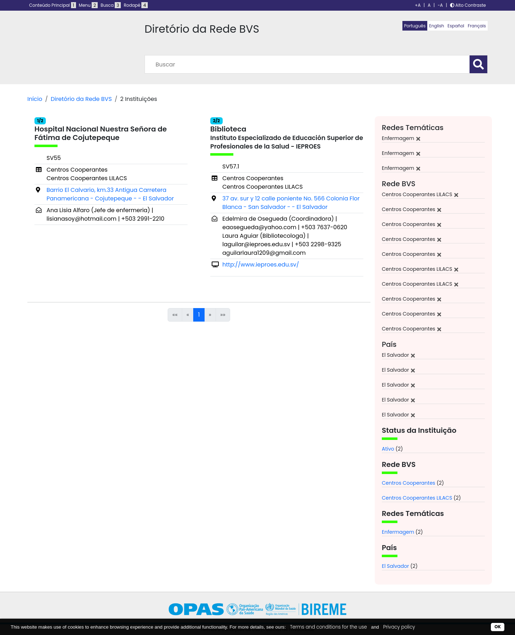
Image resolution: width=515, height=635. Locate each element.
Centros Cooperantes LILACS (417, 497)
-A (440, 5)
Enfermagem (398, 532)
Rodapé (136, 5)
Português (415, 26)
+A (418, 5)
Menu (88, 5)
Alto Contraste (468, 5)
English (436, 26)
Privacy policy (399, 627)
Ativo (388, 448)
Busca (111, 5)
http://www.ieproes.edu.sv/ (260, 264)
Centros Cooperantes (408, 482)
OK (497, 627)
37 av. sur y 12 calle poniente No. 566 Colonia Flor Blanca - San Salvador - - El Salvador (291, 202)
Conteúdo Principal (52, 5)
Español (456, 26)
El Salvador (395, 566)
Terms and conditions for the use (328, 627)
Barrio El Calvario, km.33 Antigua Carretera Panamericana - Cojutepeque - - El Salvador (110, 194)
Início (34, 99)
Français (477, 26)
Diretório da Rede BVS (81, 99)
